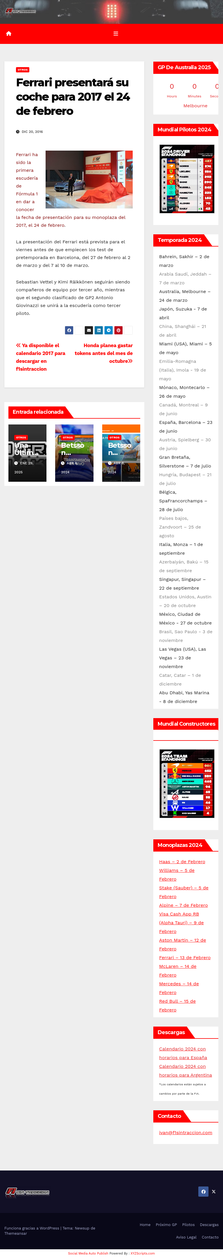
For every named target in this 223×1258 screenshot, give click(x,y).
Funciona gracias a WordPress (32, 1228)
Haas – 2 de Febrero (182, 861)
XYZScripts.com (143, 1253)
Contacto (210, 1237)
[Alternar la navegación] (116, 34)
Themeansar (15, 1233)
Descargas (209, 1225)
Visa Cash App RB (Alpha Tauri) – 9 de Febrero (181, 922)
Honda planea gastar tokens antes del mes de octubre (104, 353)
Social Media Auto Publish (88, 1253)
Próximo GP (166, 1225)
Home (145, 1225)
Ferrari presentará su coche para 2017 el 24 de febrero (73, 97)
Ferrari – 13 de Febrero (185, 957)
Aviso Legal (186, 1237)
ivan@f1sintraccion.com (185, 1132)
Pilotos (188, 1225)
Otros (23, 69)
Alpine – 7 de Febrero (183, 905)
